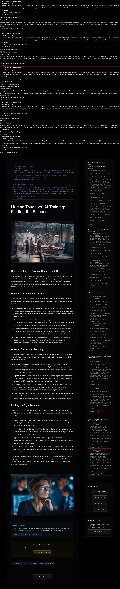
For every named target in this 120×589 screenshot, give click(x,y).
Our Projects (100, 503)
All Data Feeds (100, 497)
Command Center (100, 492)
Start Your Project (99, 531)
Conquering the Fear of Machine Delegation (96, 167)
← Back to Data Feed (42, 576)
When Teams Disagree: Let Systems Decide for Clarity (97, 420)
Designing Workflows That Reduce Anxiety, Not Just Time (99, 230)
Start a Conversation (42, 552)
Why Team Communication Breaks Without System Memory (99, 356)
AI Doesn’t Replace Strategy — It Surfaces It (99, 293)
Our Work (27, 534)
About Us (17, 534)
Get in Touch (37, 534)
